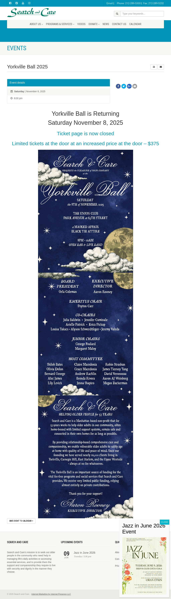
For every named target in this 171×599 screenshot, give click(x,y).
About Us (36, 24)
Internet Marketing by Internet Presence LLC (51, 594)
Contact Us (119, 24)
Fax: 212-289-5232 (153, 3)
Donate (94, 24)
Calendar (135, 24)
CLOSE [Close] (164, 522)
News (106, 24)
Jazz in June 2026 (84, 552)
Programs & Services (60, 24)
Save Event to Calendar (21, 521)
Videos (81, 24)
